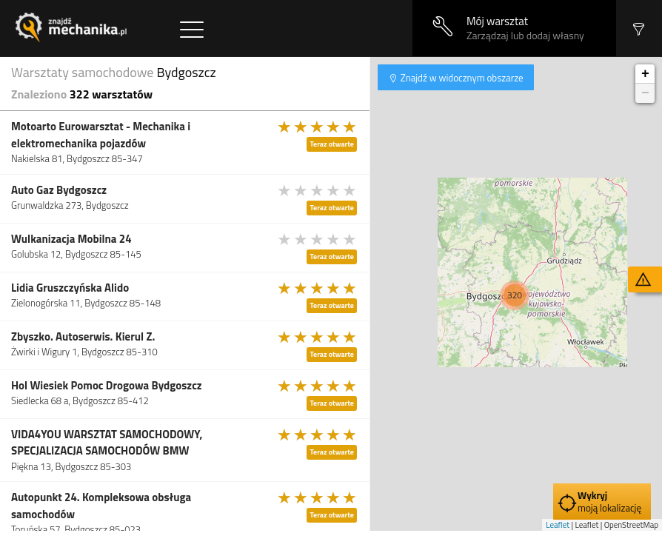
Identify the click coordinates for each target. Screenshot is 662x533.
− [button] (645, 93)
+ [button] (645, 74)
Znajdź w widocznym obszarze (461, 77)
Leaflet (557, 525)
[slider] (317, 126)
